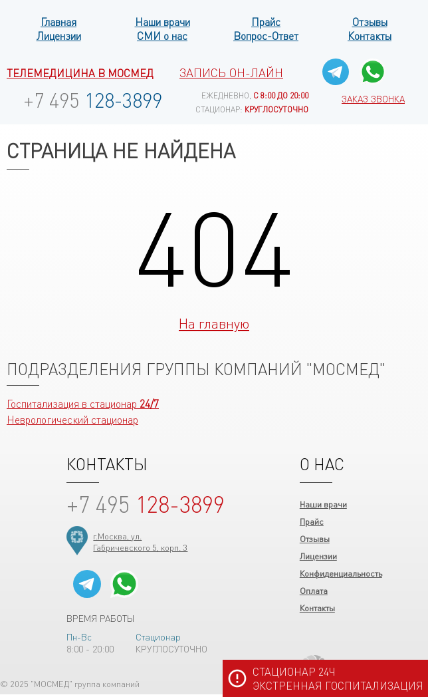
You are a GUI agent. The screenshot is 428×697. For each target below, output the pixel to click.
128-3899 (92, 99)
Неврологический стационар (72, 419)
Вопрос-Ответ (265, 36)
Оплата (314, 590)
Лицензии (59, 36)
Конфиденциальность (341, 573)
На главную (214, 323)
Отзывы (369, 22)
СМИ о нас (162, 36)
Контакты (369, 36)
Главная (58, 22)
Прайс (265, 22)
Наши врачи (162, 22)
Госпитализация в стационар (83, 403)
